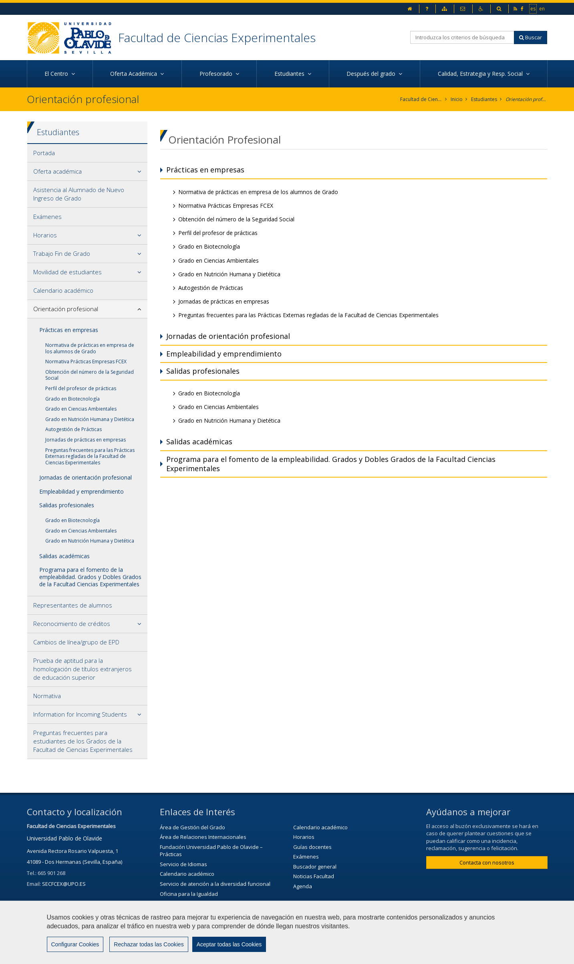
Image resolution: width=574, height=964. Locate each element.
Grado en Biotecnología (72, 398)
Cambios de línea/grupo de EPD (76, 642)
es (533, 8)
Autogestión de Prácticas (73, 429)
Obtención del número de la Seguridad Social (89, 375)
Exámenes (47, 217)
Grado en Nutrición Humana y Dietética (89, 419)
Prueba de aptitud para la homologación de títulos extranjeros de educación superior (82, 668)
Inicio (457, 99)
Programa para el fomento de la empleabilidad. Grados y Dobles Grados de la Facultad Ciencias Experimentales (90, 577)
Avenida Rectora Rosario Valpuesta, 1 (72, 851)
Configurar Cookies (75, 944)
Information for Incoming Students (80, 714)
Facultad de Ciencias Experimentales (217, 37)
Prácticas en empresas (68, 330)
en (542, 8)
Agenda (302, 886)
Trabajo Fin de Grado (61, 253)
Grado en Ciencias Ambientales (81, 408)
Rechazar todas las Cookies (148, 944)
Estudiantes (484, 99)
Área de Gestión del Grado (192, 827)
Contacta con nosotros (486, 862)
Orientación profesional (527, 99)
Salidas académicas (64, 556)
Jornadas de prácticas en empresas (85, 439)
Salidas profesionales (66, 505)
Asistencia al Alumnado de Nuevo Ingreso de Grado (78, 194)
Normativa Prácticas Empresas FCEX (86, 361)
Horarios (45, 235)
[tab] (87, 153)
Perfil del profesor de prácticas (80, 388)
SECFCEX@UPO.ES (64, 883)
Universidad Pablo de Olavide (64, 838)
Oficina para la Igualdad (189, 893)
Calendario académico (63, 290)
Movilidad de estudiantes (67, 272)
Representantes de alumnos (72, 605)
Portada (44, 153)
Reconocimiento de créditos (71, 624)
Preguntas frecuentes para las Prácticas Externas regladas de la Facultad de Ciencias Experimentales (90, 456)
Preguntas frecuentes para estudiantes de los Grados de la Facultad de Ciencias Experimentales (83, 741)
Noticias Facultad (313, 876)
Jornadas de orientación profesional (85, 477)
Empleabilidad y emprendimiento (81, 491)
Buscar (530, 37)
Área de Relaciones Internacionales (203, 836)
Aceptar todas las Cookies (229, 944)
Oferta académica (57, 171)
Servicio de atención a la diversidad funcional (215, 883)
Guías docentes (312, 847)
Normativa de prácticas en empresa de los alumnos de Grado (89, 348)
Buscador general (314, 866)
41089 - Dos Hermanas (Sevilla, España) (74, 861)
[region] (287, 932)
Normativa (47, 696)
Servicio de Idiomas (183, 864)
